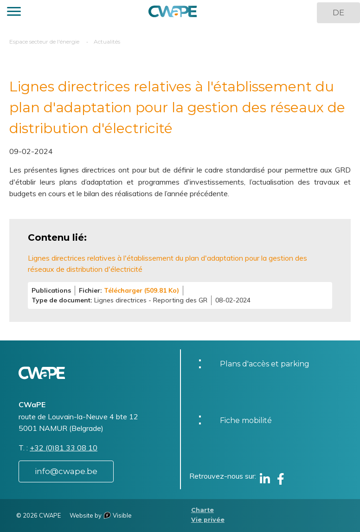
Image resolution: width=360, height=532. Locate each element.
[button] (14, 13)
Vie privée (208, 519)
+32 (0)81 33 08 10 (63, 447)
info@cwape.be (66, 471)
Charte (202, 509)
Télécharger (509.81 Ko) (141, 290)
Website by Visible (101, 515)
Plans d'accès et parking (264, 363)
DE (338, 12)
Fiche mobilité (246, 420)
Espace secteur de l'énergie (44, 41)
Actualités (107, 41)
